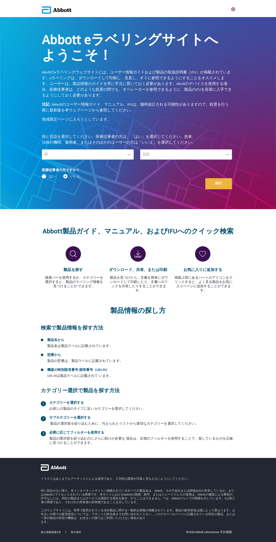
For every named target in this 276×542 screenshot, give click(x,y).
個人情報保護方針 (51, 532)
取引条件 (76, 532)
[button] (233, 8)
